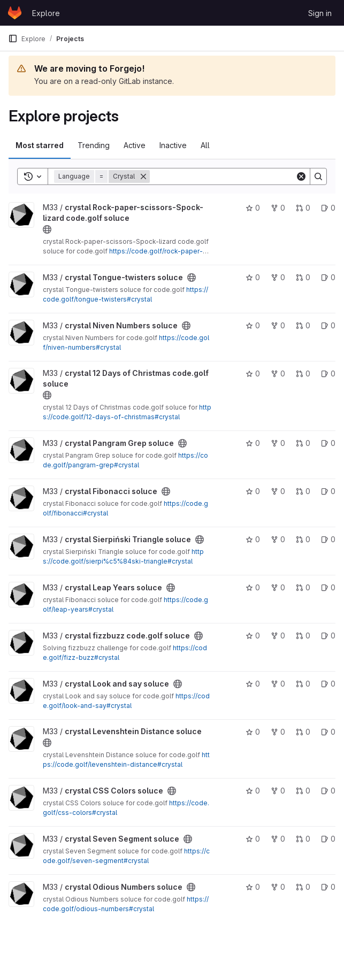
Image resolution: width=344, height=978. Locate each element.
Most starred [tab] (40, 145)
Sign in (320, 13)
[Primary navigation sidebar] (12, 38)
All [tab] (205, 145)
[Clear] (301, 176)
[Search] (222, 176)
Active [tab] (135, 145)
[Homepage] (15, 12)
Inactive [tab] (173, 145)
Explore (46, 13)
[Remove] (143, 176)
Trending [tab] (94, 145)
